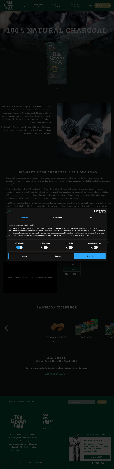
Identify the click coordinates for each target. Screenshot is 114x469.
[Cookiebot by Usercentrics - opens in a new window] (96, 211)
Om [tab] (90, 218)
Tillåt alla (90, 256)
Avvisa (24, 256)
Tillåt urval (57, 256)
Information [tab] (57, 218)
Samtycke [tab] (23, 218)
